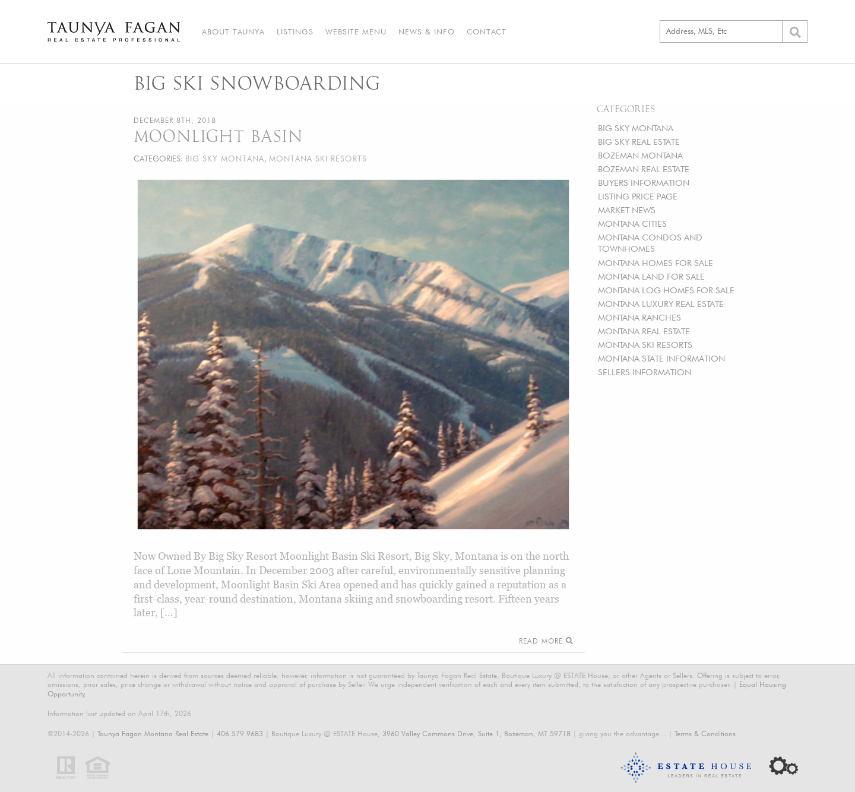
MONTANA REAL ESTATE (644, 331)
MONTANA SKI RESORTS (645, 345)
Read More (546, 640)
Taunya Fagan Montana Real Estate (152, 733)
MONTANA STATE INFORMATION (661, 358)
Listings (295, 31)
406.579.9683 (240, 733)
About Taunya (233, 31)
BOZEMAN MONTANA (640, 155)
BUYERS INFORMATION (643, 183)
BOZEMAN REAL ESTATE (643, 169)
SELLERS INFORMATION (644, 372)
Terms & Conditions (705, 733)
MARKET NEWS (627, 210)
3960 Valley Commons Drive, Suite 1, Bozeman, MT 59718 (476, 733)
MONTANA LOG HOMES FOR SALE (666, 290)
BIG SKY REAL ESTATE (639, 142)
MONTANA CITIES (632, 223)
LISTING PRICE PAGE (637, 196)
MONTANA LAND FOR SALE (651, 276)
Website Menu (356, 31)
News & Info (426, 31)
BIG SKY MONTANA (635, 128)
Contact (486, 31)
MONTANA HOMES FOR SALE (655, 263)
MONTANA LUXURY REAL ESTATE (661, 304)
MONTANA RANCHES (639, 317)
